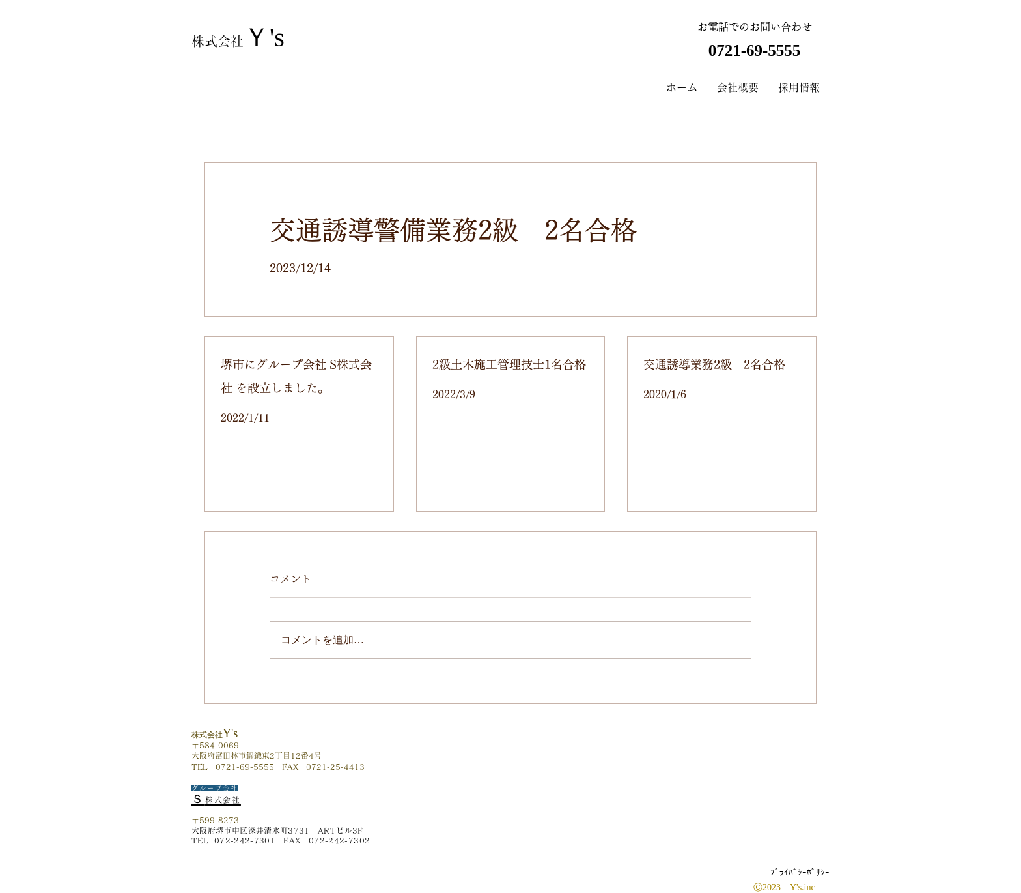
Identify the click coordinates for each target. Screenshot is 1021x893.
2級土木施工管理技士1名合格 (509, 364)
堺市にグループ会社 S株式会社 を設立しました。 (296, 376)
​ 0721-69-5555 (754, 50)
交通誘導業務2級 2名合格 (714, 364)
